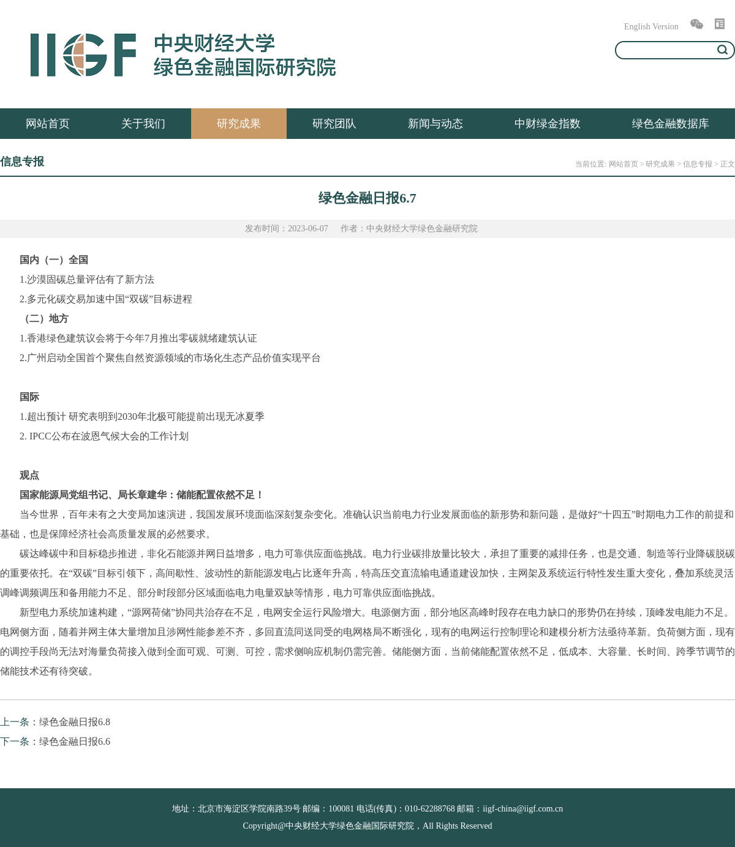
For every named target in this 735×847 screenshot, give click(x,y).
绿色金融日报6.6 (74, 741)
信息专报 (697, 164)
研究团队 (334, 124)
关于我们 (143, 124)
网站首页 (48, 124)
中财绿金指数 (547, 124)
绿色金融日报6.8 (74, 722)
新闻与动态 (435, 124)
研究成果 (239, 124)
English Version (651, 26)
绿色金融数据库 (670, 124)
